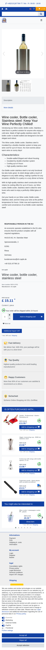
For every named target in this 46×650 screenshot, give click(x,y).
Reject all (23, 640)
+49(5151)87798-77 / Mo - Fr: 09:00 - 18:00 (23, 3)
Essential (9, 617)
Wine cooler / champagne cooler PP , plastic (29, 511)
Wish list (6, 323)
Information (13, 544)
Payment (12, 538)
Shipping (14, 335)
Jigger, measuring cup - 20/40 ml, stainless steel (30, 437)
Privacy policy (14, 568)
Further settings (7, 630)
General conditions (16, 572)
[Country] (30, 9)
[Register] (7, 9)
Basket (11, 557)
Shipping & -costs (15, 542)
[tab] (23, 100)
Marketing (9, 620)
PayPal (8, 625)
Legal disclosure (15, 570)
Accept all (23, 635)
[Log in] (2, 9)
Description (8, 100)
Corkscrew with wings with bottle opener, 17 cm (30, 459)
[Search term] (20, 14)
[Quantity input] (5, 316)
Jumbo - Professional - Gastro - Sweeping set (29, 416)
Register (12, 555)
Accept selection (23, 645)
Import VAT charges (16, 574)
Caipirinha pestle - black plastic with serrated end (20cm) (29, 481)
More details (8, 108)
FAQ (11, 540)
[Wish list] (34, 9)
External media (11, 623)
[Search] (41, 14)
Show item (30, 522)
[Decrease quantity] (9, 318)
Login (11, 553)
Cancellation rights (15, 566)
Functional (9, 628)
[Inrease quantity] (9, 315)
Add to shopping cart (31, 317)
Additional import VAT (12, 331)
